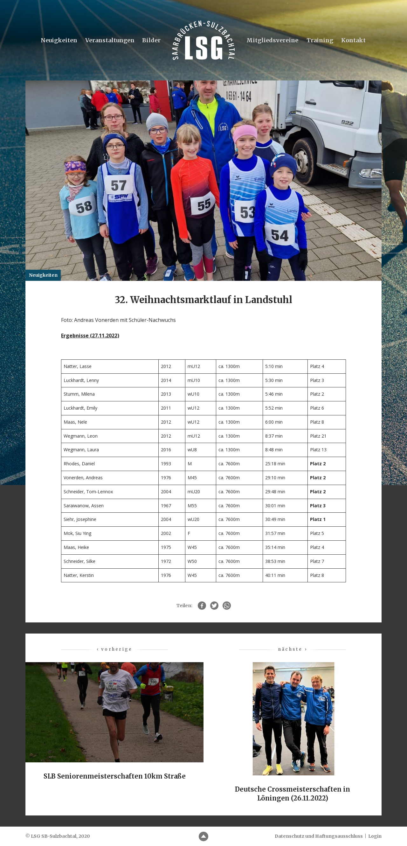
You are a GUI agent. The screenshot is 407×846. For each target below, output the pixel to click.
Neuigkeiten (58, 40)
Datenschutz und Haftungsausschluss (319, 836)
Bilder (151, 40)
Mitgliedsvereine (272, 40)
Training (320, 40)
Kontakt (353, 40)
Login (375, 836)
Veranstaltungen (109, 40)
